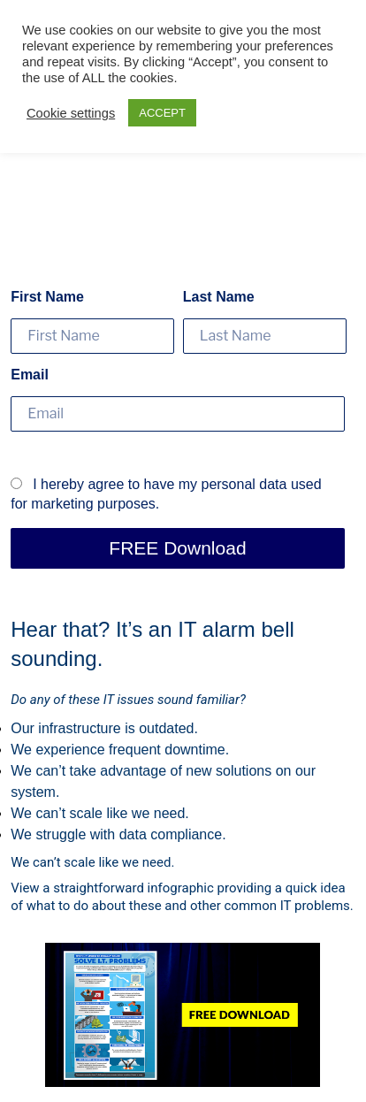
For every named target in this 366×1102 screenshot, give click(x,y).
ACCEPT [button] (162, 112)
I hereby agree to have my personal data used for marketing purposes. (166, 494)
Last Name (219, 296)
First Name (47, 296)
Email (30, 374)
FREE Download (177, 548)
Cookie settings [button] (71, 113)
